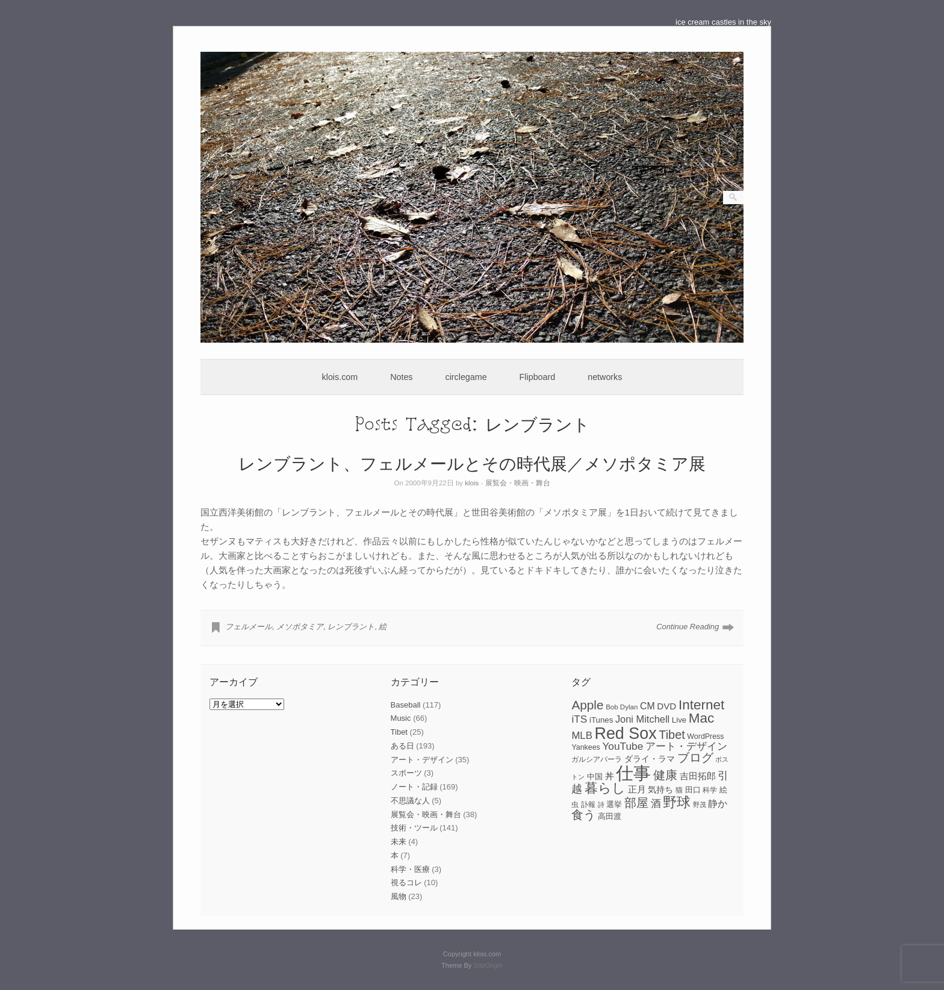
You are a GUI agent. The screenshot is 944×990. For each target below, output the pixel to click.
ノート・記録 (414, 786)
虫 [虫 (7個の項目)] (575, 804)
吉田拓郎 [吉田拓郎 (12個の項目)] (698, 776)
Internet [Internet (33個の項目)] (701, 704)
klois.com (340, 377)
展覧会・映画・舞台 (517, 483)
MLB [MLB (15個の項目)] (581, 735)
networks (605, 377)
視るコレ (406, 882)
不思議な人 (410, 800)
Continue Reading (687, 626)
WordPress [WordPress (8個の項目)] (705, 736)
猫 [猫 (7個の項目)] (679, 790)
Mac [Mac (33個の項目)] (702, 718)
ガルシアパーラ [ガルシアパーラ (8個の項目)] (596, 759)
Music (401, 718)
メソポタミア (299, 626)
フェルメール (248, 626)
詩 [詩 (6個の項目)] (601, 804)
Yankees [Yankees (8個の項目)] (585, 747)
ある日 (402, 745)
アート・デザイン (422, 759)
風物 (398, 896)
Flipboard (538, 377)
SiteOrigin (488, 965)
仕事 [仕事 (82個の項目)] (633, 773)
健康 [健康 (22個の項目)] (665, 775)
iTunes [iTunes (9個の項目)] (601, 719)
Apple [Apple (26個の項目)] (587, 705)
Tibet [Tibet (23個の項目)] (672, 734)
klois (472, 483)
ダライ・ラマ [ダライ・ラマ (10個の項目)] (649, 759)
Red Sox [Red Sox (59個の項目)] (626, 733)
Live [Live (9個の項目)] (679, 719)
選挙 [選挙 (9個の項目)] (614, 804)
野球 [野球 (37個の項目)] (677, 802)
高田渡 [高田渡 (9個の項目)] (609, 816)
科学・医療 (410, 869)
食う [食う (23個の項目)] (583, 814)
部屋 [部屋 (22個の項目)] (636, 802)
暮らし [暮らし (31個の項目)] (605, 787)
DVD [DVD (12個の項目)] (666, 706)
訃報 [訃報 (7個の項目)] (588, 804)
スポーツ (406, 772)
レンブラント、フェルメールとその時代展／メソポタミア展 (472, 462)
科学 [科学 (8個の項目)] (710, 790)
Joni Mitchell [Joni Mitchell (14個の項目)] (642, 719)
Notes (401, 377)
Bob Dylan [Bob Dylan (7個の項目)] (622, 707)
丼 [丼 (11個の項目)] (609, 776)
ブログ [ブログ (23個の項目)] (695, 757)
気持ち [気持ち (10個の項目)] (660, 789)
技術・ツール (414, 827)
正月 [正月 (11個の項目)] (637, 789)
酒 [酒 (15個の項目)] (656, 803)
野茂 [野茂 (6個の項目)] (699, 804)
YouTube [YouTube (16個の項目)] (622, 746)
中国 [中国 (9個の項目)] (595, 776)
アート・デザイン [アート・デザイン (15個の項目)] (686, 746)
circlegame (466, 377)
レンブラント (351, 626)
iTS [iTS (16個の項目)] (579, 719)
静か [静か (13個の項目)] (717, 804)
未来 (398, 841)
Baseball (406, 704)
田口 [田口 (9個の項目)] (693, 789)
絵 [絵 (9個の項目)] (723, 789)
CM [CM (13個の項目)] (647, 706)
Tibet (399, 731)
